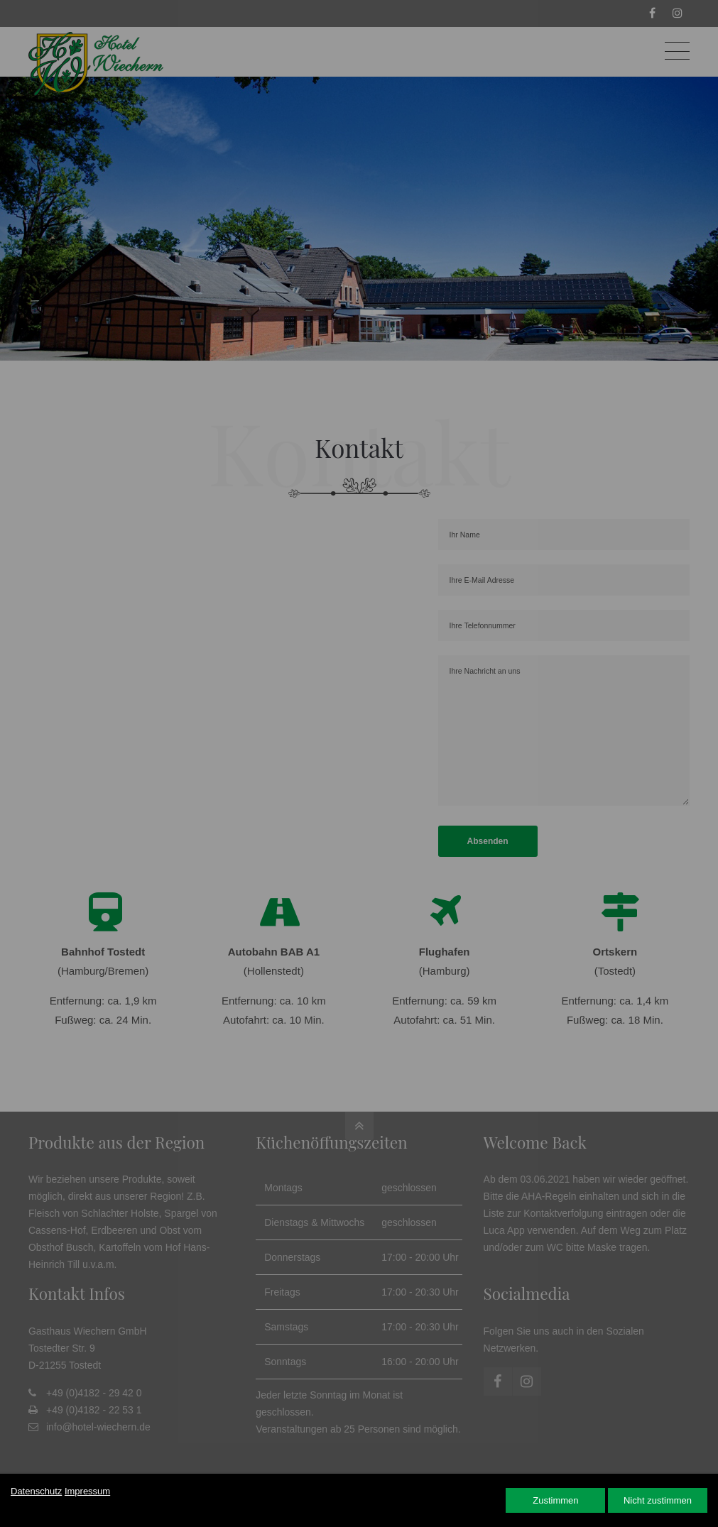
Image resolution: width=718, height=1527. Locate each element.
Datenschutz (36, 1491)
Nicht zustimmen (658, 1500)
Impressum (87, 1491)
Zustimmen (555, 1500)
